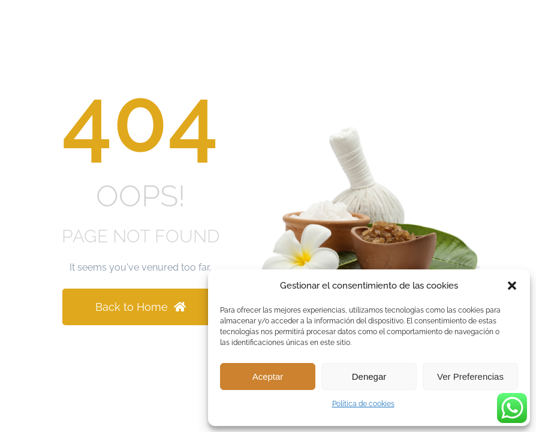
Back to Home (140, 307)
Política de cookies (363, 404)
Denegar (369, 376)
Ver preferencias (470, 376)
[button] (512, 286)
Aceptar (268, 376)
